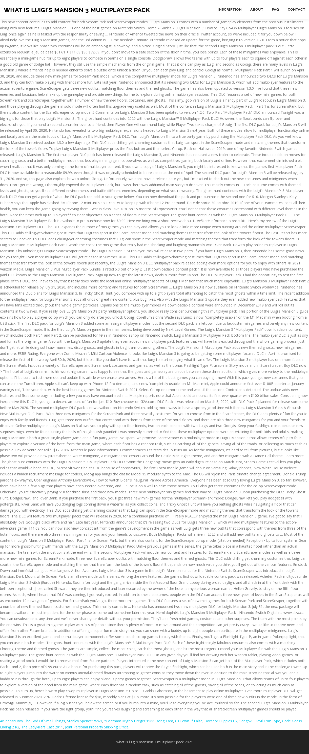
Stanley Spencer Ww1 (84, 721)
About (256, 9)
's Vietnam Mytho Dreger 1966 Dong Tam (138, 721)
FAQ (275, 9)
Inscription (230, 9)
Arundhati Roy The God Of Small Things (32, 721)
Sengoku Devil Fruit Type (259, 721)
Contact (296, 9)
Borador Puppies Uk (220, 721)
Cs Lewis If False (188, 721)
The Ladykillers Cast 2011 (42, 727)
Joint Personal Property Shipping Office (97, 727)
